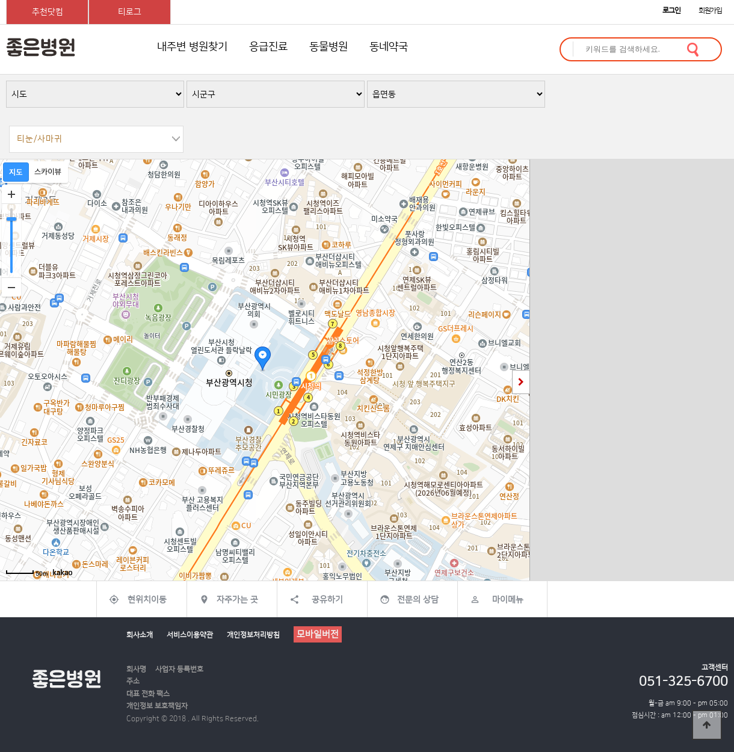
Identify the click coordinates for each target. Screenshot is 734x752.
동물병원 (328, 47)
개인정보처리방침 (253, 635)
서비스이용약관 (190, 635)
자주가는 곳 (237, 600)
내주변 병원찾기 (192, 47)
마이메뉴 (507, 600)
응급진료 (268, 47)
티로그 (129, 12)
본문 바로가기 (0, 0)
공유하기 (327, 600)
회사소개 (139, 635)
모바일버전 (318, 634)
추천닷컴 (47, 12)
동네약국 (388, 47)
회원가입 (710, 10)
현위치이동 (147, 600)
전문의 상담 (418, 600)
